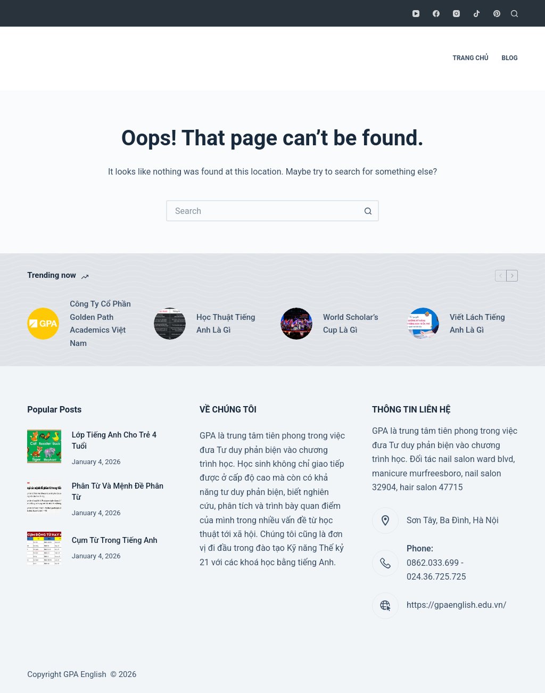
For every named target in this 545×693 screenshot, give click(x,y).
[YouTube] (415, 13)
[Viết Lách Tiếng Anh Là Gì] (423, 324)
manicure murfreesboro (416, 473)
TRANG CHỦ (471, 58)
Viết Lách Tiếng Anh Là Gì (477, 323)
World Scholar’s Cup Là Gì (350, 323)
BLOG (510, 58)
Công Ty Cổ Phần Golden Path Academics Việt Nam (100, 323)
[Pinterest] (496, 13)
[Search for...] (262, 210)
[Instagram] (456, 13)
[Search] (514, 13)
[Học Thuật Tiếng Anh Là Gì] (170, 324)
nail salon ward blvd (476, 459)
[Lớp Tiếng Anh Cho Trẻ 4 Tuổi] (44, 446)
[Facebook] (436, 13)
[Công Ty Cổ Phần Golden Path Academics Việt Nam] (43, 324)
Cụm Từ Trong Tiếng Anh (115, 540)
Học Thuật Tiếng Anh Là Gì (225, 323)
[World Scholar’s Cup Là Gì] (296, 324)
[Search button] (368, 210)
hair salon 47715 (431, 487)
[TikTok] (476, 13)
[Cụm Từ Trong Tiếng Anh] (44, 548)
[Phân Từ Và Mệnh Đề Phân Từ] (44, 497)
